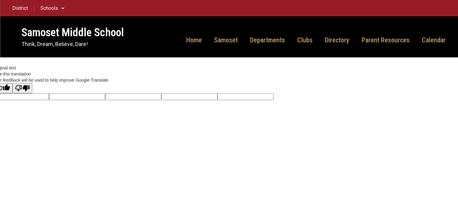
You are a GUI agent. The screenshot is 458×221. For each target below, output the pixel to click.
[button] (52, 8)
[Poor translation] (22, 88)
